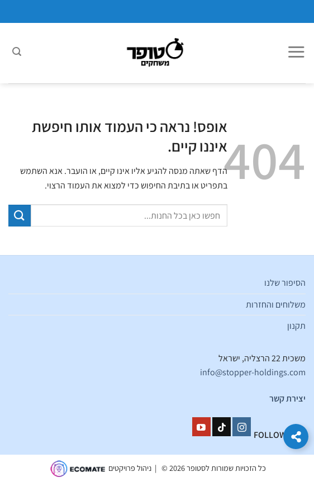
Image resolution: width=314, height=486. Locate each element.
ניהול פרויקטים (129, 468)
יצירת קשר (287, 398)
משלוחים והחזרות (276, 304)
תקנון (296, 326)
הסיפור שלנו (285, 283)
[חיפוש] (16, 53)
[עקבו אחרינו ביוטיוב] (201, 426)
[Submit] (19, 216)
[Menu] (296, 53)
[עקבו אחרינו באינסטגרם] (241, 426)
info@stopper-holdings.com (253, 372)
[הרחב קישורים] (295, 436)
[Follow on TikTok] (221, 426)
